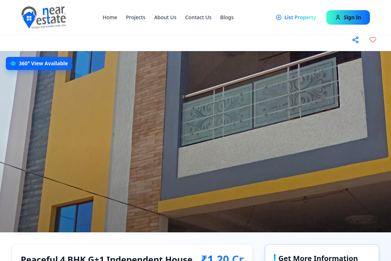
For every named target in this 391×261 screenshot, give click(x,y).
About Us (165, 17)
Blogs (227, 17)
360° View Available (43, 63)
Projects (136, 17)
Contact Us (198, 17)
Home (109, 17)
